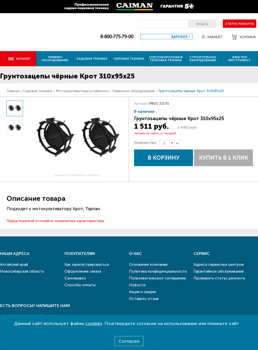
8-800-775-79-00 (116, 36)
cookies (93, 323)
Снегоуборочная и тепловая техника (166, 58)
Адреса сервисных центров (219, 264)
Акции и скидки (142, 292)
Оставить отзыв (144, 298)
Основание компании (148, 264)
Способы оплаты (80, 285)
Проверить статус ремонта (219, 278)
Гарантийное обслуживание (219, 271)
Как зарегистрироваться (86, 264)
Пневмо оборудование (54, 58)
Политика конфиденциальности (158, 271)
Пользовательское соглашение (157, 278)
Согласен (129, 341)
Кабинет (212, 37)
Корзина (244, 37)
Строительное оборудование (202, 58)
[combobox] (166, 36)
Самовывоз (75, 278)
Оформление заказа (82, 271)
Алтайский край (14, 264)
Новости (137, 285)
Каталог (19, 58)
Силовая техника (129, 58)
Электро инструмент (239, 58)
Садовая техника (91, 58)
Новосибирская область (22, 271)
